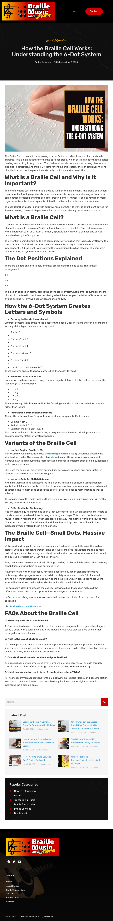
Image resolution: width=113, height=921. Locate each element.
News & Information (56, 41)
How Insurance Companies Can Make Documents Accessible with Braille (38, 742)
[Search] (104, 702)
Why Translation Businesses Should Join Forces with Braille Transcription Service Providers (85, 725)
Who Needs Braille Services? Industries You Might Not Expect (85, 760)
